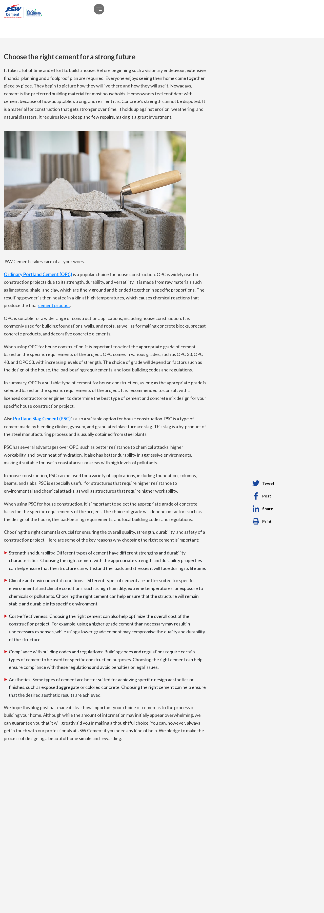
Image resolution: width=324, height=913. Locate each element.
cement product (54, 305)
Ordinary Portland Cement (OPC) (38, 274)
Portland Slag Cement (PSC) (42, 418)
